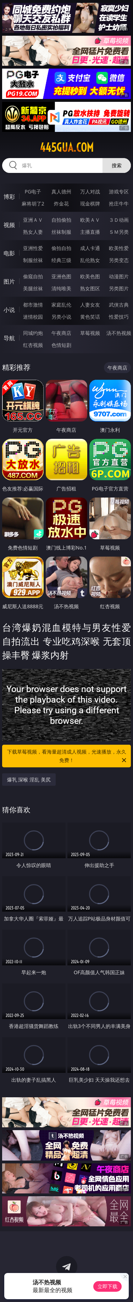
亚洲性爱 (33, 248)
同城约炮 (33, 333)
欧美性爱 (119, 248)
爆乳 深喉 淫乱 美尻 (29, 779)
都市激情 (33, 304)
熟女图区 (90, 288)
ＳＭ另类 (119, 231)
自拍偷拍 (61, 219)
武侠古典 (119, 304)
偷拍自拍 (61, 248)
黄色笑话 (90, 316)
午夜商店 (61, 333)
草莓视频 (90, 333)
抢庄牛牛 (119, 203)
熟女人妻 (33, 231)
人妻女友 (90, 304)
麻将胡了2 (33, 203)
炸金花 (61, 203)
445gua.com (67, 147)
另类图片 (119, 288)
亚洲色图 (61, 276)
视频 (9, 225)
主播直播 (90, 231)
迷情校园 (33, 316)
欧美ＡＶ (90, 219)
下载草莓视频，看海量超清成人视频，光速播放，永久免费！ (67, 756)
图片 (9, 281)
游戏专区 (119, 191)
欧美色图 (90, 276)
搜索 (117, 165)
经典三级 (61, 260)
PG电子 (32, 191)
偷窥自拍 (33, 276)
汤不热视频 (118, 333)
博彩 (9, 196)
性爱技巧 (119, 316)
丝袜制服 (61, 231)
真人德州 (61, 191)
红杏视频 (33, 345)
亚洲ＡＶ (33, 219)
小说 (9, 310)
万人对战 (90, 191)
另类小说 (61, 316)
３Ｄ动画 (119, 219)
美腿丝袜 (33, 288)
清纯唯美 (61, 288)
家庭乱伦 (61, 304)
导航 (9, 338)
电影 (9, 253)
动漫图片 (119, 276)
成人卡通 (90, 248)
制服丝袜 (33, 260)
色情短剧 (61, 345)
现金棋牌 (90, 203)
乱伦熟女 (90, 260)
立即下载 (107, 1286)
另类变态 (119, 260)
